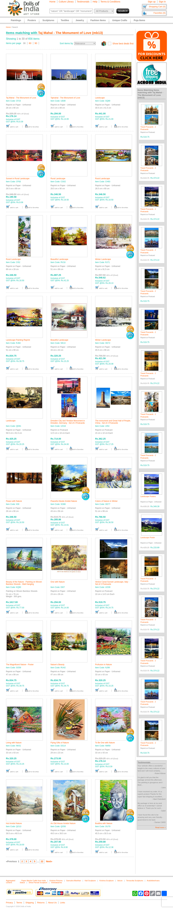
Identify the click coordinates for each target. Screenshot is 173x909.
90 (36, 43)
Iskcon (120, 881)
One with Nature (58, 582)
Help (95, 1)
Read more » (160, 827)
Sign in (162, 1)
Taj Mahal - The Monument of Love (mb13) (70, 33)
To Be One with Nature (105, 743)
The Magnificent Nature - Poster (20, 664)
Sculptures (48, 20)
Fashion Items (98, 20)
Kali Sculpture (90, 881)
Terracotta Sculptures (134, 881)
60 (30, 43)
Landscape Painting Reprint (18, 340)
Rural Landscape (58, 178)
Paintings (16, 20)
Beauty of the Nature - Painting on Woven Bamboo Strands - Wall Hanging (24, 583)
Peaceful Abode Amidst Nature (64, 501)
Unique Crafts (119, 20)
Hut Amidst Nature (14, 823)
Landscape (100, 98)
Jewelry (80, 20)
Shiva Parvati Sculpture (38, 882)
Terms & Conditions (110, 1)
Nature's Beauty (57, 664)
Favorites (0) (160, 13)
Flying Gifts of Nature (60, 743)
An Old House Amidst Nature (63, 823)
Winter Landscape (103, 259)
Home (52, 1)
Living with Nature (13, 743)
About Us (52, 902)
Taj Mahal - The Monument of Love (21, 98)
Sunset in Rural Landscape (17, 178)
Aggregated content (10, 881)
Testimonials (83, 1)
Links (62, 902)
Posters (32, 20)
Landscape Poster (147, 537)
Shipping (30, 902)
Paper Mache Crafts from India (33, 881)
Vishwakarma (56, 882)
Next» (49, 861)
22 (42, 861)
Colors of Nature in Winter (106, 501)
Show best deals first (122, 43)
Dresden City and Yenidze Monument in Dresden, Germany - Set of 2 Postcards (68, 422)
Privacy (9, 902)
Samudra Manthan (73, 881)
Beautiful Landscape (59, 259)
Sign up (151, 1)
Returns (41, 902)
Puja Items (139, 20)
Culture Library (66, 1)
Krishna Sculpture (106, 881)
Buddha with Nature (103, 823)
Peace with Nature (14, 501)
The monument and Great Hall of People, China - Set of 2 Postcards (113, 422)
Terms (19, 902)
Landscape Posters (148, 496)
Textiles (65, 20)
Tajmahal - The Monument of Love (65, 98)
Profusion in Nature (103, 664)
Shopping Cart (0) (157, 6)
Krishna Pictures (55, 881)
